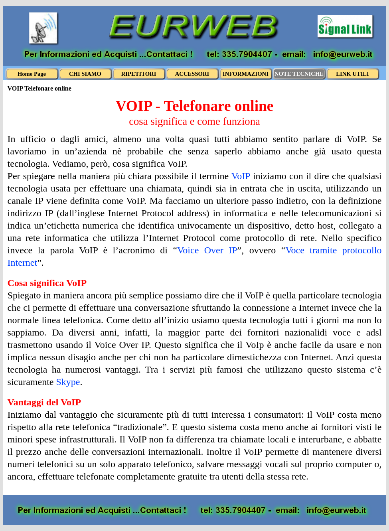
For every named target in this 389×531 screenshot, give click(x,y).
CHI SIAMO (85, 74)
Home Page (32, 74)
